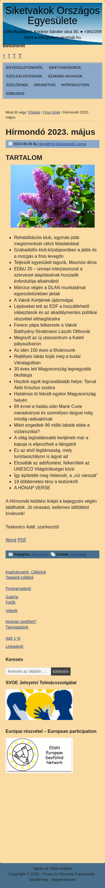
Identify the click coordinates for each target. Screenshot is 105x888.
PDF (21, 540)
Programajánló (18, 588)
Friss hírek (40, 554)
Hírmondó (78, 554)
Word (11, 540)
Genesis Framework (76, 874)
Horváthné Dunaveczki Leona (62, 144)
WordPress (38, 879)
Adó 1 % (13, 638)
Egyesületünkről (24, 67)
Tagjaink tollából (20, 577)
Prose (47, 874)
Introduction (75, 85)
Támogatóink (17, 627)
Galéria (12, 597)
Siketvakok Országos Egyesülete (52, 15)
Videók (12, 610)
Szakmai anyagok (65, 76)
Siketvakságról (65, 67)
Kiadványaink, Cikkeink (26, 572)
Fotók (10, 602)
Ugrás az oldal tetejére (52, 868)
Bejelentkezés (64, 879)
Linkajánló (14, 646)
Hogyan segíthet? (21, 621)
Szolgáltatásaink (24, 76)
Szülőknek (17, 85)
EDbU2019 (15, 93)
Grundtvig (45, 85)
